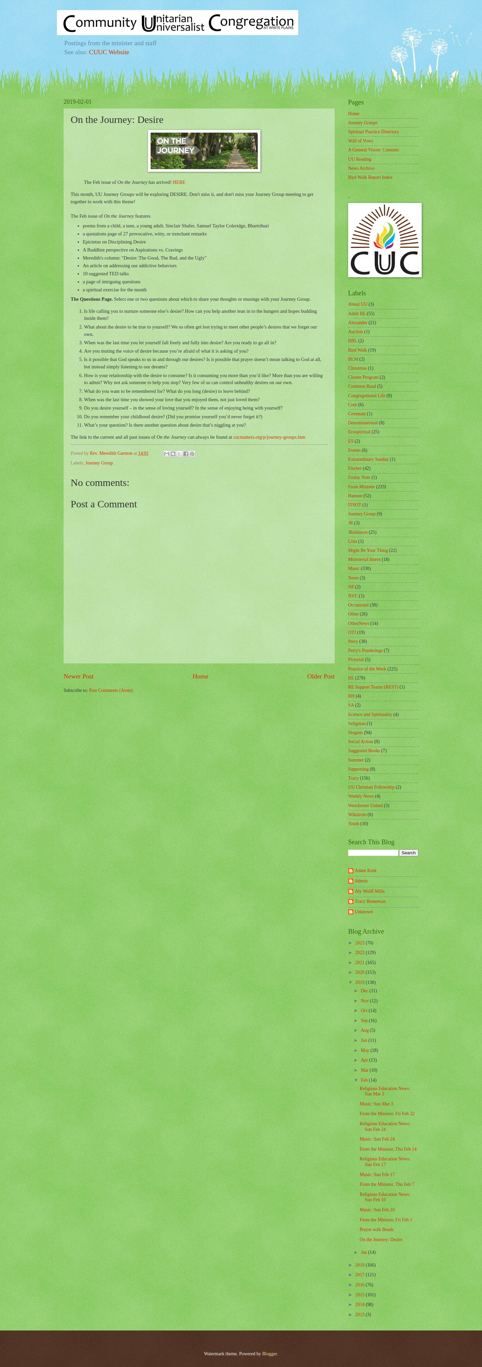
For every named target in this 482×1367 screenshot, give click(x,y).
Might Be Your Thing (368, 550)
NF (351, 586)
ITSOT (354, 504)
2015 (360, 1294)
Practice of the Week (367, 668)
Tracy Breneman (370, 901)
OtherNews (358, 623)
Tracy (353, 778)
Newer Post (79, 676)
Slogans (355, 732)
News (353, 577)
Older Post (321, 676)
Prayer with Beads (376, 1229)
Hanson (355, 495)
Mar (365, 1070)
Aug (365, 1030)
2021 (360, 962)
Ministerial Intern (364, 559)
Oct (365, 1010)
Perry (353, 641)
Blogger (269, 1353)
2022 (360, 952)
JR (350, 522)
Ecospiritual (359, 431)
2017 (360, 1274)
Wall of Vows (360, 140)
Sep (365, 1020)
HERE (179, 182)
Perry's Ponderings (365, 650)
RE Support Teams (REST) (373, 687)
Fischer (355, 468)
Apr (365, 1060)
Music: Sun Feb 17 (377, 1174)
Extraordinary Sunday (368, 459)
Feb (365, 1080)
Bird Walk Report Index (370, 177)
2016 (360, 1284)
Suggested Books (364, 750)
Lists (352, 541)
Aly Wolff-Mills (370, 891)
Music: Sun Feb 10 (377, 1209)
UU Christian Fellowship (371, 787)
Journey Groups (363, 122)
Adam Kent (365, 870)
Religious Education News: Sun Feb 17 (384, 1161)
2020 (360, 972)
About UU (358, 304)
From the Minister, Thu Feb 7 (386, 1184)
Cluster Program (363, 377)
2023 (360, 942)
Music (354, 568)
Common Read (362, 386)
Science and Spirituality (370, 714)
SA (351, 705)
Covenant (357, 413)
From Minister (361, 486)
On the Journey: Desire (380, 1239)
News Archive (361, 168)
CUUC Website (109, 52)
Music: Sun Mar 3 (376, 1103)
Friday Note (359, 477)
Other (353, 614)
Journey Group (99, 462)
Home (200, 676)
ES (350, 441)
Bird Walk (357, 350)
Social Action (360, 741)
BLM (353, 359)
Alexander (357, 322)
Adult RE (357, 313)
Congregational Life (367, 395)
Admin (361, 880)
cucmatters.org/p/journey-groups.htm (269, 437)
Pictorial (356, 659)
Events (354, 450)
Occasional (358, 604)
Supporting (358, 769)
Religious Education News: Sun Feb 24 (384, 1126)
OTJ (352, 632)
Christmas (357, 368)
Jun (365, 1040)
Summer (356, 760)
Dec (365, 990)
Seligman (357, 723)
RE (351, 677)
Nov (365, 1000)
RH (351, 696)
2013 (360, 1314)
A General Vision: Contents (373, 149)
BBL (352, 340)
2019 (360, 982)
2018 (360, 1265)
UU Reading (359, 159)
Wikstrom (357, 814)
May (366, 1050)
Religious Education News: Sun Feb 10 (384, 1197)
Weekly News (361, 796)
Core (352, 404)
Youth (353, 823)
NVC (353, 595)
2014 (360, 1304)
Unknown (364, 911)
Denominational (363, 422)
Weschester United (365, 805)
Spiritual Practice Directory (373, 131)
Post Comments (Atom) (111, 690)
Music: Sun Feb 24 (377, 1139)
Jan (364, 1252)
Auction (355, 331)
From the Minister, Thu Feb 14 (387, 1149)
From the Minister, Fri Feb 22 (386, 1113)
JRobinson (358, 532)
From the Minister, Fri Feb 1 (385, 1219)
